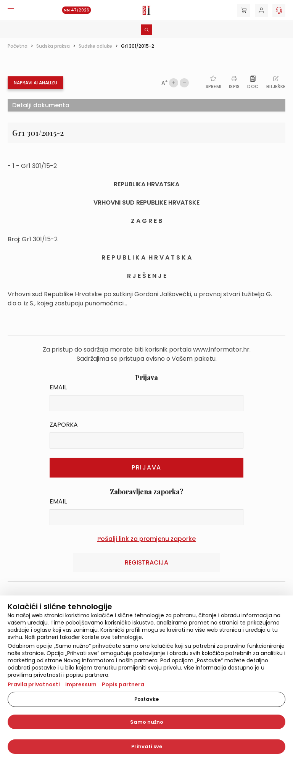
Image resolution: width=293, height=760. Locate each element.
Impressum (81, 684)
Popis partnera (123, 684)
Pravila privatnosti (34, 684)
